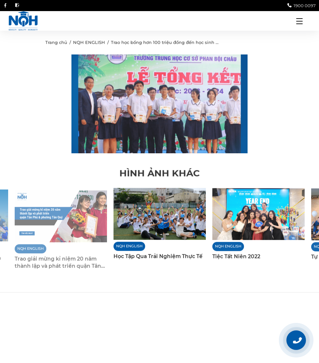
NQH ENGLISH (89, 43)
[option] (159, 104)
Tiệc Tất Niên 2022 (236, 257)
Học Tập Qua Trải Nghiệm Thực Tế (158, 257)
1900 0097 (301, 5)
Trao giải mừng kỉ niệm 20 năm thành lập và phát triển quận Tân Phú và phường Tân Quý (58, 266)
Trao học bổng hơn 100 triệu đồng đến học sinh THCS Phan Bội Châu (186, 43)
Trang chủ (56, 43)
